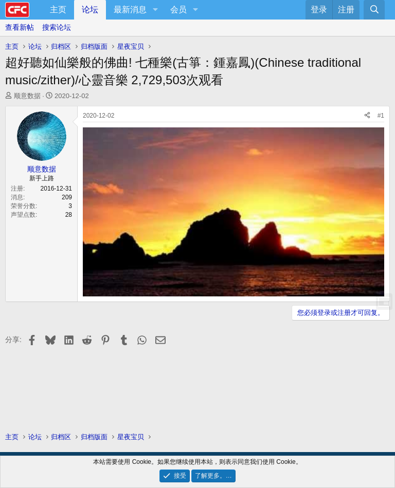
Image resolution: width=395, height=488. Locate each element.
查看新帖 (19, 27)
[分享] (367, 116)
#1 (381, 115)
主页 (58, 9)
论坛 (90, 9)
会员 (178, 9)
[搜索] (374, 10)
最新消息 (130, 9)
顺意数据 (27, 96)
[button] (155, 10)
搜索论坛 (56, 27)
